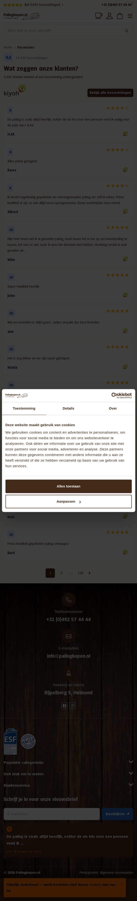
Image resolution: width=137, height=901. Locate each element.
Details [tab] (68, 408)
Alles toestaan (68, 486)
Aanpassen (69, 501)
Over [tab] (113, 408)
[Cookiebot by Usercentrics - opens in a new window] (111, 396)
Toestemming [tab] (24, 408)
